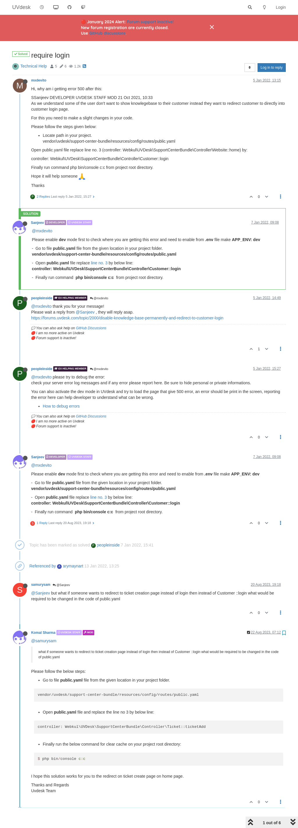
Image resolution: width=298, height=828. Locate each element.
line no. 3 (99, 263)
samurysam (40, 585)
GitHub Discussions (91, 328)
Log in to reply (272, 68)
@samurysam (43, 640)
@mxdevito (42, 231)
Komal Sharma (43, 633)
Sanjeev (37, 222)
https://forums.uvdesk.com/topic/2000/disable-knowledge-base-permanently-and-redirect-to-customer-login (127, 318)
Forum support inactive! (150, 21)
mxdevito (38, 80)
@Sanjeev (85, 312)
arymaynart (70, 566)
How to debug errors (61, 406)
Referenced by (42, 566)
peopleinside (41, 298)
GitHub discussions (107, 33)
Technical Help (33, 66)
